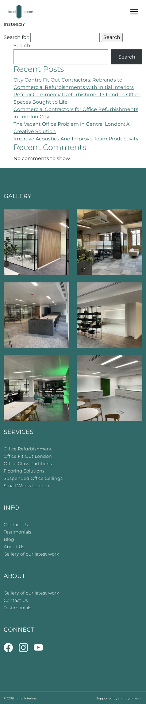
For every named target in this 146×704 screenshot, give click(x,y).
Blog (9, 539)
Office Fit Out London (28, 456)
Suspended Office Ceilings (33, 478)
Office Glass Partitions (28, 463)
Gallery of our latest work (31, 554)
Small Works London (26, 485)
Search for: (16, 37)
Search (21, 45)
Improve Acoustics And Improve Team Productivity (76, 139)
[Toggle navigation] (134, 11)
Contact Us (16, 524)
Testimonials (17, 532)
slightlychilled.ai (130, 698)
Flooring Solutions (24, 471)
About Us (14, 546)
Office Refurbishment (28, 449)
